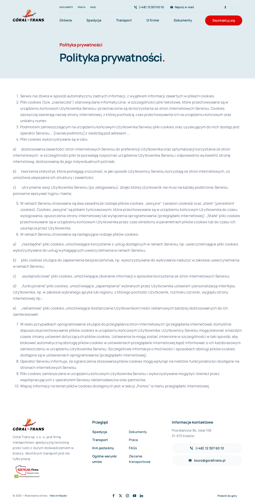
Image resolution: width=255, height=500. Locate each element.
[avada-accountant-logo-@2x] (28, 10)
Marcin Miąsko (58, 495)
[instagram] (127, 495)
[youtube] (134, 495)
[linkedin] (141, 495)
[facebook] (225, 7)
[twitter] (120, 495)
